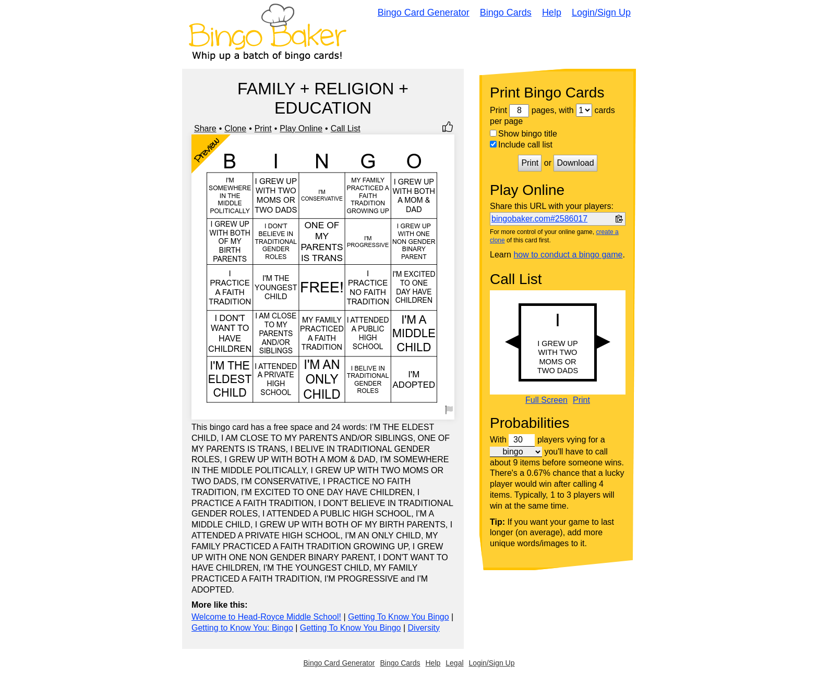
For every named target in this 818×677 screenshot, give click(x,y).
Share (205, 128)
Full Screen (546, 400)
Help (551, 12)
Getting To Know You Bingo (398, 616)
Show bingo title (523, 133)
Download (575, 162)
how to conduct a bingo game (567, 254)
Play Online (301, 128)
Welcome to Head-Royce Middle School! (266, 616)
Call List (345, 128)
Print (263, 128)
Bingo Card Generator (424, 12)
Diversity (424, 627)
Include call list (521, 144)
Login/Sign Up (601, 12)
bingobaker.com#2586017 (539, 218)
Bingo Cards (506, 12)
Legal (454, 663)
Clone (235, 128)
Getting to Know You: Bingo (242, 627)
